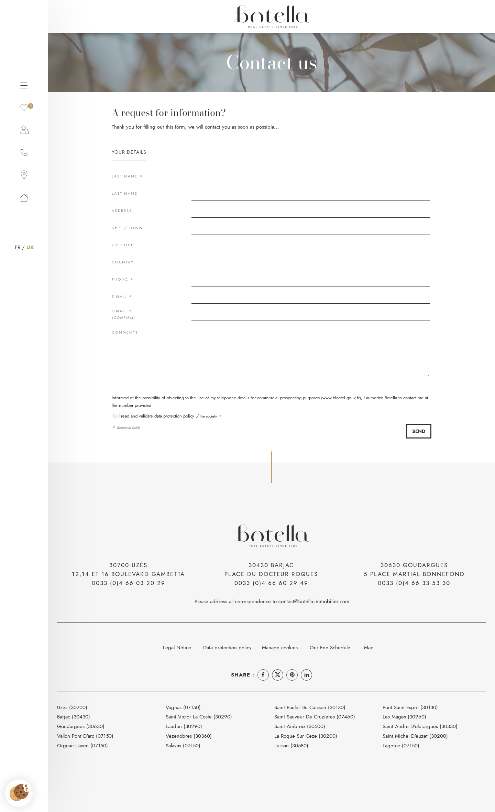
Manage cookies (280, 647)
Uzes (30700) (72, 707)
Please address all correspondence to (272, 601)
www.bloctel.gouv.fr (341, 397)
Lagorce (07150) (401, 745)
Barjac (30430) (73, 716)
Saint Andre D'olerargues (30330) (420, 726)
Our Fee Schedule (331, 647)
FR (17, 247)
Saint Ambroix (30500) (299, 726)
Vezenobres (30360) (189, 735)
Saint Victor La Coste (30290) (199, 716)
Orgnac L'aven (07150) (82, 745)
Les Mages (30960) (404, 716)
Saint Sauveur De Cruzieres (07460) (314, 716)
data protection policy (174, 416)
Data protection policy (227, 647)
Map (369, 647)
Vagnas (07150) (183, 707)
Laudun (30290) (184, 726)
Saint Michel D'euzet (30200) (415, 735)
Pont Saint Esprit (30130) (410, 707)
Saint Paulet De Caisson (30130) (309, 707)
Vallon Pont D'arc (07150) (85, 735)
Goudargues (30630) (80, 726)
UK (30, 247)
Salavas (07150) (183, 745)
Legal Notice (177, 647)
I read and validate (136, 416)
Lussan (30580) (291, 745)
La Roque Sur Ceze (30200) (305, 735)
